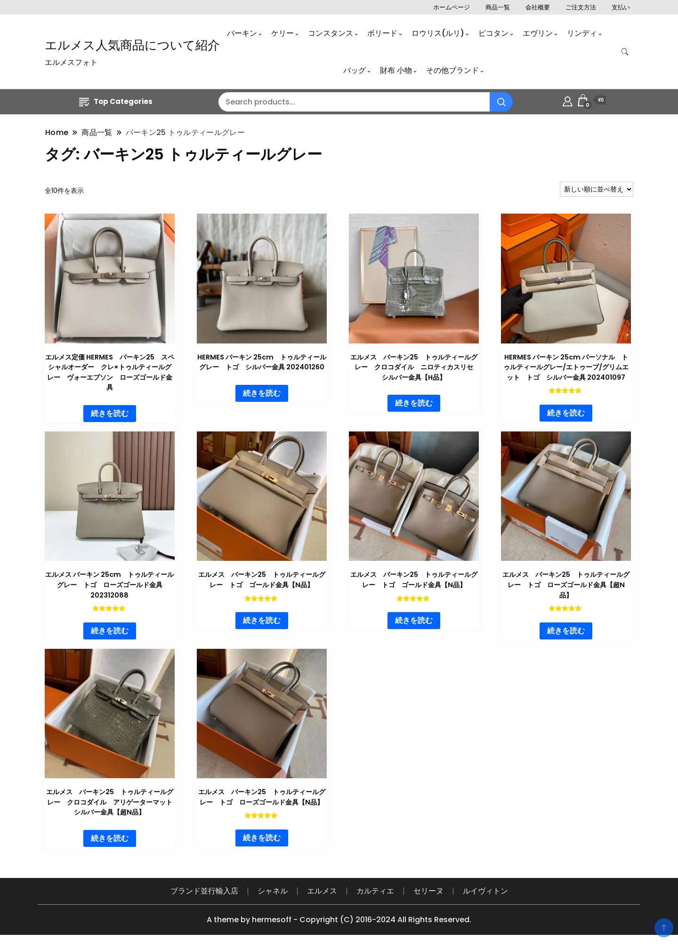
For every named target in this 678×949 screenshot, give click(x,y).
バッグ (354, 70)
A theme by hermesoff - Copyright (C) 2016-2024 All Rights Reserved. (339, 919)
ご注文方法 (580, 7)
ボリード (382, 33)
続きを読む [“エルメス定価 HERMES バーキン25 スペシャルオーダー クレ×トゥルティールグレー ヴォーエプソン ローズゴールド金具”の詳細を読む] (110, 413)
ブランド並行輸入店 (204, 890)
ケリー (282, 33)
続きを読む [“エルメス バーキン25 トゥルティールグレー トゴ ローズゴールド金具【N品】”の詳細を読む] (262, 837)
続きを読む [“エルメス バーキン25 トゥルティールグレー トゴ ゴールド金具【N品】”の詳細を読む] (262, 620)
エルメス (322, 890)
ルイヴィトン (485, 890)
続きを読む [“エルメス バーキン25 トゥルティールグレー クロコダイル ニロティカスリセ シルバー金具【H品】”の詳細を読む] (414, 403)
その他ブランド (452, 70)
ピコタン (493, 33)
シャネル (273, 890)
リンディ (582, 33)
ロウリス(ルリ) (438, 33)
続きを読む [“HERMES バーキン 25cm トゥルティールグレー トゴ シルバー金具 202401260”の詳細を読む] (262, 393)
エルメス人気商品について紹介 (132, 45)
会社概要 (537, 7)
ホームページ (451, 7)
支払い (621, 7)
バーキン (242, 33)
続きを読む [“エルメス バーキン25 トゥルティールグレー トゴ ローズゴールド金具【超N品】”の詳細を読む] (566, 630)
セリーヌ (428, 890)
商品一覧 (497, 7)
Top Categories (116, 101)
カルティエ (375, 890)
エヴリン (538, 33)
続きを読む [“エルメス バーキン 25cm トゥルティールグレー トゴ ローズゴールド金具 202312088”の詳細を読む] (110, 630)
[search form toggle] (624, 52)
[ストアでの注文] (596, 189)
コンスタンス (330, 33)
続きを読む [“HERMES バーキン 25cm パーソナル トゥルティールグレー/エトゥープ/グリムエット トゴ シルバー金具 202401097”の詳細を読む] (566, 412)
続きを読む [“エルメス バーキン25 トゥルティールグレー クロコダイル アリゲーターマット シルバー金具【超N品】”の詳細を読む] (110, 838)
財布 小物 (396, 70)
